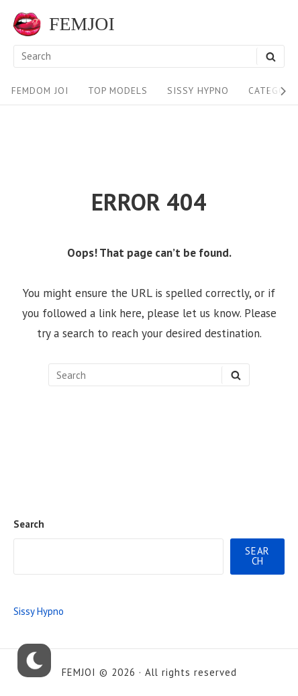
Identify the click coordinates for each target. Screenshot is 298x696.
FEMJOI (82, 24)
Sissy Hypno (198, 90)
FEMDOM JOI (39, 90)
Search (28, 524)
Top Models (118, 90)
